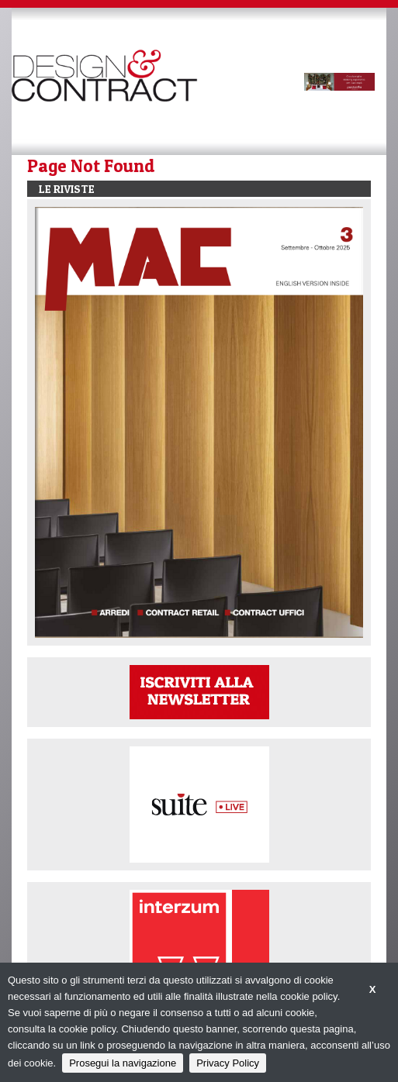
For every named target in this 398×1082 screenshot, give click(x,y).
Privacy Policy (227, 1063)
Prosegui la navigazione (122, 1063)
